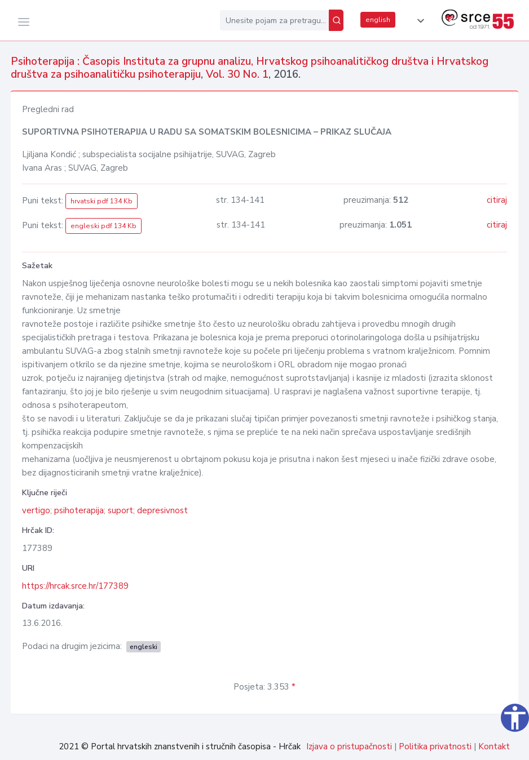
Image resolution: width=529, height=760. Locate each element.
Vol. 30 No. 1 (237, 74)
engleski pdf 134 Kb (103, 225)
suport (120, 510)
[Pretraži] (336, 20)
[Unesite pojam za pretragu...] (274, 20)
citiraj (497, 200)
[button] (418, 21)
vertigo (36, 510)
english (377, 19)
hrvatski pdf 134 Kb (101, 201)
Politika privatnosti (435, 746)
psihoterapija (79, 510)
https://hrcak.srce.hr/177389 (75, 586)
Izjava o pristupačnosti (349, 746)
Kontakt (494, 746)
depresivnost (162, 510)
